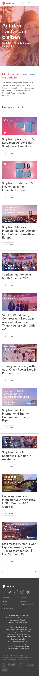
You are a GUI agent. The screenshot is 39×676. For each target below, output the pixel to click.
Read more (9, 153)
